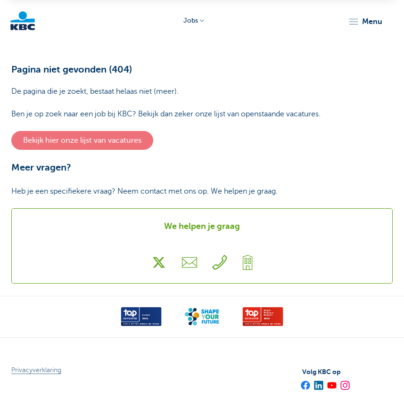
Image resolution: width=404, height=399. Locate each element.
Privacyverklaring (36, 370)
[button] (365, 22)
